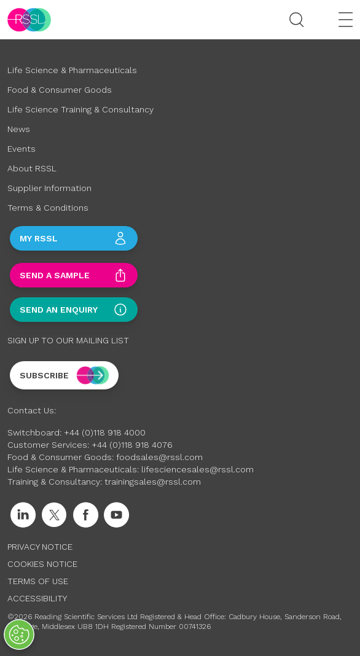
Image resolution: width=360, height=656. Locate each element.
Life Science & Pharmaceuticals (72, 70)
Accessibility (37, 598)
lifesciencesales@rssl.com (197, 469)
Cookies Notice (42, 564)
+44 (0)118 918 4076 (132, 445)
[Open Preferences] (19, 634)
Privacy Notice (39, 547)
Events (21, 149)
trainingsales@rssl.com (152, 481)
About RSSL (32, 168)
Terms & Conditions (47, 208)
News (18, 129)
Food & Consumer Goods (59, 90)
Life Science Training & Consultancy (80, 109)
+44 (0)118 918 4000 (105, 432)
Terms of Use (37, 581)
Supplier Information (49, 188)
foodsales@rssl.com (159, 457)
